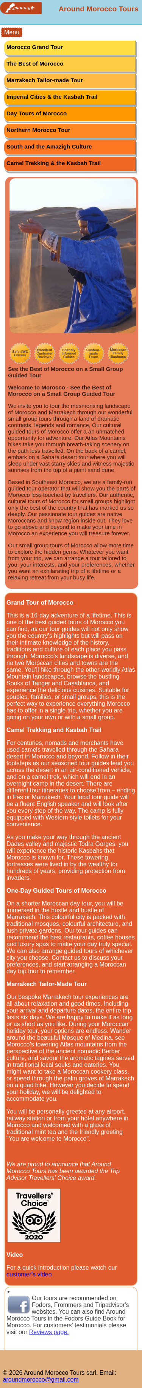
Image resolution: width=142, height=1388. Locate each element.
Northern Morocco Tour (38, 130)
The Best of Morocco (34, 63)
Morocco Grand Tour (34, 47)
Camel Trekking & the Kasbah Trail (53, 163)
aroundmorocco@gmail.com (41, 1379)
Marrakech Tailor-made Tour (44, 80)
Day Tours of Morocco (36, 113)
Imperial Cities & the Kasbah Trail (52, 96)
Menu (11, 32)
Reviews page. (49, 1332)
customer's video (29, 1274)
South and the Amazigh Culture (49, 146)
